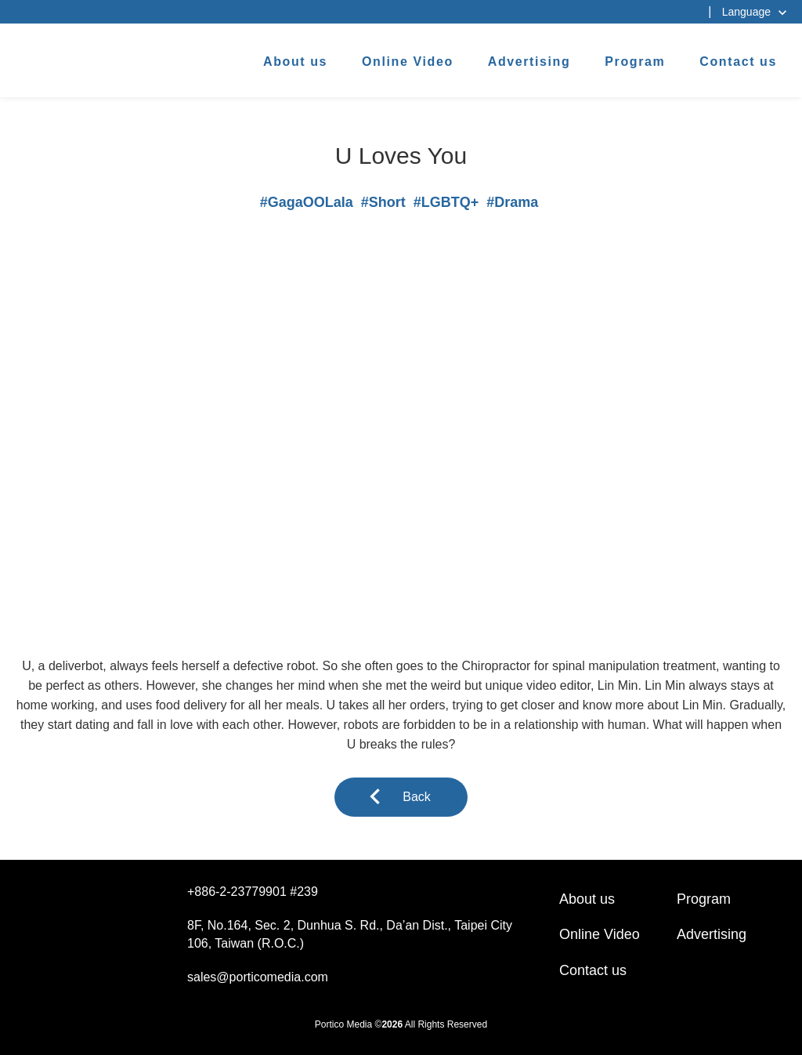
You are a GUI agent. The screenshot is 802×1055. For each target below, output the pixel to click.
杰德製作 (64, 57)
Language (746, 11)
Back (417, 796)
